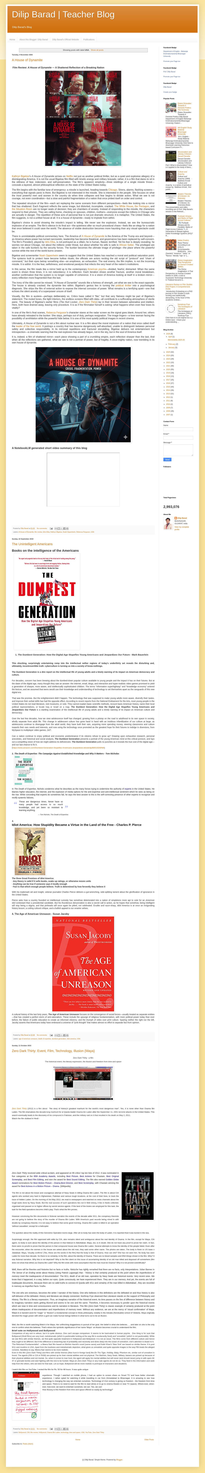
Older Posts (149, 1440)
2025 (168, 352)
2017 (168, 380)
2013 (168, 394)
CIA (28, 1432)
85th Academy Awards (44, 1176)
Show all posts (97, 50)
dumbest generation (59, 1039)
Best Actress (86, 1176)
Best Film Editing (36, 1179)
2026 (168, 334)
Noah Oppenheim (48, 255)
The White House (123, 206)
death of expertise (44, 1039)
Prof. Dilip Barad (169, 72)
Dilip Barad (167, 87)
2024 (168, 355)
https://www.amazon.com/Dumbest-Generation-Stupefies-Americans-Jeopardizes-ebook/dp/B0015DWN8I (58, 748)
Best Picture (72, 1176)
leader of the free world (28, 326)
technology (64, 1432)
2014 (168, 390)
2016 (168, 383)
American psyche (97, 269)
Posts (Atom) (28, 1444)
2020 (168, 369)
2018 (168, 376)
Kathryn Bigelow (20, 176)
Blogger (119, 1460)
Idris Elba (50, 242)
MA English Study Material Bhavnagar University (185, 131)
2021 (168, 366)
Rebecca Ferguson (56, 312)
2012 (168, 397)
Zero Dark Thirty (88, 302)
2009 (168, 408)
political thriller (123, 285)
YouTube (88, 1432)
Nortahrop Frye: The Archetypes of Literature (185, 306)
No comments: (42, 528)
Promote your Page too (171, 61)
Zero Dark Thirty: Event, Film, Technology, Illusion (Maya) (53, 1051)
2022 (168, 362)
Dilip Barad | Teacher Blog (63, 14)
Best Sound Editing (76, 1179)
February (172, 344)
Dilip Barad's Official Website (65, 39)
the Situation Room (22, 209)
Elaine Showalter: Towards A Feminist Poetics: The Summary (185, 106)
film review (38, 532)
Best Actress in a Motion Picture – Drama (40, 1186)
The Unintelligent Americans (32, 544)
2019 (168, 373)
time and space (74, 1432)
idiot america (71, 1039)
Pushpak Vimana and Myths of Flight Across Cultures (185, 218)
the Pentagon (142, 206)
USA (92, 532)
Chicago (112, 190)
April (170, 337)
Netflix (69, 176)
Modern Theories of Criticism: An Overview (184, 196)
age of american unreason (28, 1039)
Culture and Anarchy (182, 173)
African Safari (126, 245)
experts (128, 789)
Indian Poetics (183, 240)
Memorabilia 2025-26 (176, 340)
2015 (168, 387)
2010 (168, 404)
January (171, 348)
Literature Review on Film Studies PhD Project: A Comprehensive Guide (179, 287)
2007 (168, 415)
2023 (168, 359)
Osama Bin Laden (53, 1432)
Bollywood (22, 1432)
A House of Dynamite (27, 60)
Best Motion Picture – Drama (46, 1183)
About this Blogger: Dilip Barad (33, 39)
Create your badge (170, 92)
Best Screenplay (86, 1183)
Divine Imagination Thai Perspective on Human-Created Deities (185, 263)
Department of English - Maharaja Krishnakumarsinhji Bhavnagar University (175, 53)
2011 (168, 401)
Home (12, 39)
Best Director (67, 1183)
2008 (168, 411)
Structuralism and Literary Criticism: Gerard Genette (185, 154)
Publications (89, 39)
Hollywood (42, 1432)
